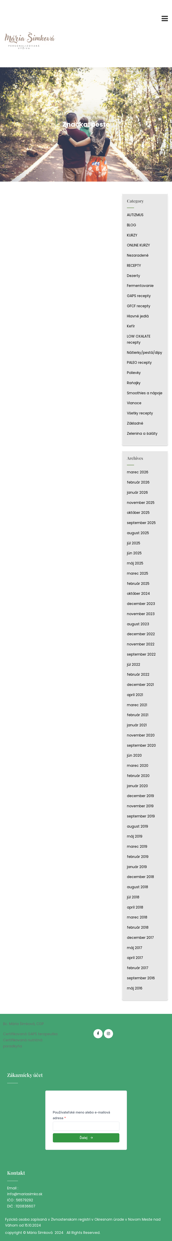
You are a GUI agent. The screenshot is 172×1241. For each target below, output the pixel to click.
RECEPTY (134, 265)
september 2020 (141, 745)
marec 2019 (137, 846)
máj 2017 (134, 947)
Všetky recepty (140, 413)
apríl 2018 (135, 907)
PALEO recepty (139, 362)
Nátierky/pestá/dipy (144, 352)
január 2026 (137, 492)
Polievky (134, 372)
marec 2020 (137, 765)
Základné (135, 423)
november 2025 (140, 502)
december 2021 (140, 684)
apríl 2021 (135, 694)
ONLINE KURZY (138, 245)
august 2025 (138, 533)
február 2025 (138, 583)
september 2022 (141, 654)
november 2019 (140, 806)
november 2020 (141, 735)
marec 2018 (137, 917)
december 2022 (141, 634)
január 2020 (137, 785)
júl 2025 (133, 543)
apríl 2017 (135, 957)
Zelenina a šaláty (142, 433)
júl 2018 (133, 897)
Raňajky (134, 382)
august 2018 (137, 887)
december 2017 (140, 937)
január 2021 (137, 725)
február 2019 (138, 856)
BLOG (131, 225)
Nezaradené (138, 255)
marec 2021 (137, 705)
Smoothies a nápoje (144, 393)
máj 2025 (135, 563)
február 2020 (138, 775)
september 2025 (141, 522)
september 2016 (141, 978)
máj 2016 (134, 988)
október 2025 (138, 512)
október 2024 (138, 593)
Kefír (131, 326)
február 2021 (137, 715)
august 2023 (138, 624)
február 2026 (138, 482)
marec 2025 (137, 573)
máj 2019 (134, 836)
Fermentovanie (140, 285)
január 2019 (137, 866)
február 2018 (138, 927)
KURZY (132, 235)
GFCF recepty (138, 306)
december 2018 (140, 876)
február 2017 (137, 967)
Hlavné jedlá (138, 316)
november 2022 (140, 644)
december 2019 (140, 795)
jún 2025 (134, 553)
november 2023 (141, 613)
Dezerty (133, 275)
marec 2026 (137, 472)
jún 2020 (134, 755)
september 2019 (141, 816)
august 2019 (137, 826)
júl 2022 (133, 664)
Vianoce (134, 403)
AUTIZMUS (135, 214)
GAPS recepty (139, 295)
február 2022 (138, 674)
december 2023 (141, 603)
